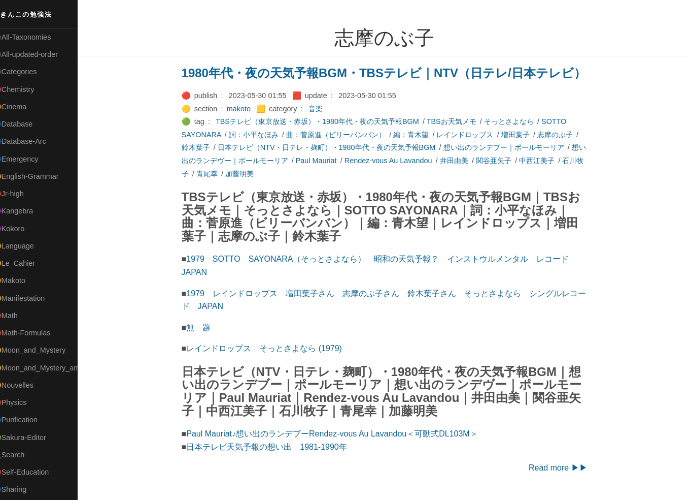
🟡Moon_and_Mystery (41, 350)
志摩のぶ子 (561, 135)
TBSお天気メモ (457, 121)
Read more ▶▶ (564, 467)
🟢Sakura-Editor (31, 437)
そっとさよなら (515, 121)
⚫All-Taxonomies (34, 37)
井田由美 (460, 161)
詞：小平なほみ (260, 135)
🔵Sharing (22, 489)
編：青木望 (417, 135)
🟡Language (25, 246)
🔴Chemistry (26, 89)
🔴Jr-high (20, 194)
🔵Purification (27, 420)
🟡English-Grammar (38, 176)
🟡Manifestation (31, 298)
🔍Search (21, 455)
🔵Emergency (28, 159)
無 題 (204, 327)
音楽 (322, 109)
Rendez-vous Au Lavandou (394, 161)
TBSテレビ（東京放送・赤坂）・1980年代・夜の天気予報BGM (323, 121)
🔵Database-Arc (31, 141)
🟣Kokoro (21, 229)
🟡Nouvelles (25, 385)
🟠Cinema (22, 107)
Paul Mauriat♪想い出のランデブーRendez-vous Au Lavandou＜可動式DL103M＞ (337, 433)
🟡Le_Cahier (26, 263)
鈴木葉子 (202, 147)
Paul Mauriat (322, 161)
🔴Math (17, 315)
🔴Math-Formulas (34, 333)
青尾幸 (213, 174)
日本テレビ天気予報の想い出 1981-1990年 (272, 447)
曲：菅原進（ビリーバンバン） (342, 135)
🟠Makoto (21, 280)
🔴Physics (22, 402)
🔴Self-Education (33, 472)
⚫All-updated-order (37, 54)
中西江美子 (543, 161)
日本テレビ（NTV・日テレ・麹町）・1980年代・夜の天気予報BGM (333, 147)
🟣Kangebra (25, 211)
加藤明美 (245, 174)
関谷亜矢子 (499, 161)
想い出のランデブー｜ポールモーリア (509, 147)
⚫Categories (27, 72)
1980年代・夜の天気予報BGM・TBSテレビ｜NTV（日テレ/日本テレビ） (390, 73)
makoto (245, 109)
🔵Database (25, 124)
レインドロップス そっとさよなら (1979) (270, 348)
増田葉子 (521, 135)
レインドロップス (470, 135)
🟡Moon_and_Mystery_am (47, 368)
